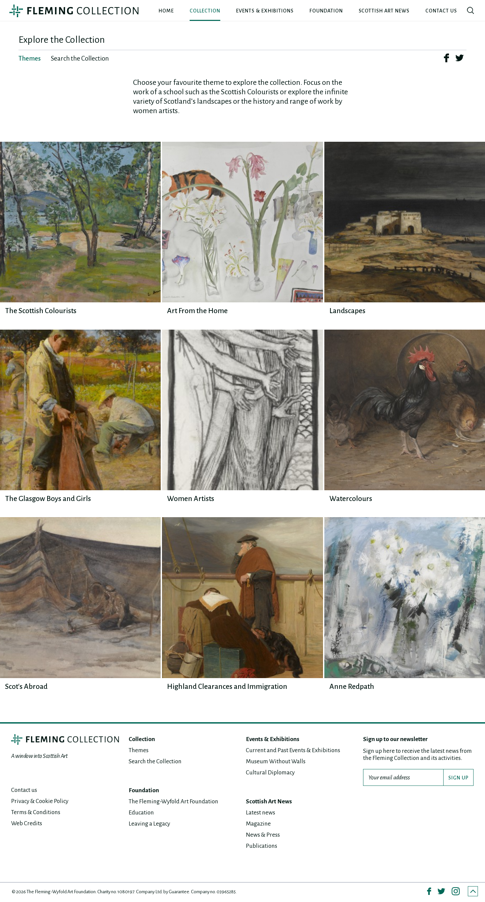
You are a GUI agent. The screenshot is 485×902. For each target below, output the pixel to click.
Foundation (326, 10)
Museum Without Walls (275, 761)
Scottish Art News (384, 10)
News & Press (263, 835)
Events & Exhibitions (265, 10)
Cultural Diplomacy (270, 772)
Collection (205, 10)
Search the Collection (155, 761)
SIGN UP (458, 777)
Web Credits (26, 823)
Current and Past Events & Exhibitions (293, 750)
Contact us (441, 10)
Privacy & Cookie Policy (39, 801)
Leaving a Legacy (149, 824)
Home (166, 10)
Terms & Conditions (35, 812)
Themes (139, 750)
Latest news (260, 812)
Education (141, 812)
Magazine (258, 824)
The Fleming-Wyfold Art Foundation (173, 801)
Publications (261, 846)
